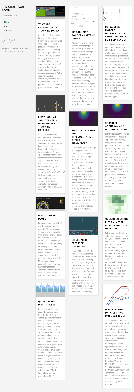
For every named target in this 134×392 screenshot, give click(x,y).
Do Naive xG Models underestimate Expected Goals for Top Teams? (116, 33)
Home (7, 22)
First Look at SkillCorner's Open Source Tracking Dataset (47, 123)
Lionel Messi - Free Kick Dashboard (81, 243)
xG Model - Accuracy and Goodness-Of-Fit (116, 126)
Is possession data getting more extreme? (115, 312)
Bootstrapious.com (19, 49)
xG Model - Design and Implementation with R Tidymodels (83, 137)
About (7, 26)
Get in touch (9, 30)
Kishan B (20, 51)
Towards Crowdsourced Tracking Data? (48, 27)
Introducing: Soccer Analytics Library (84, 35)
